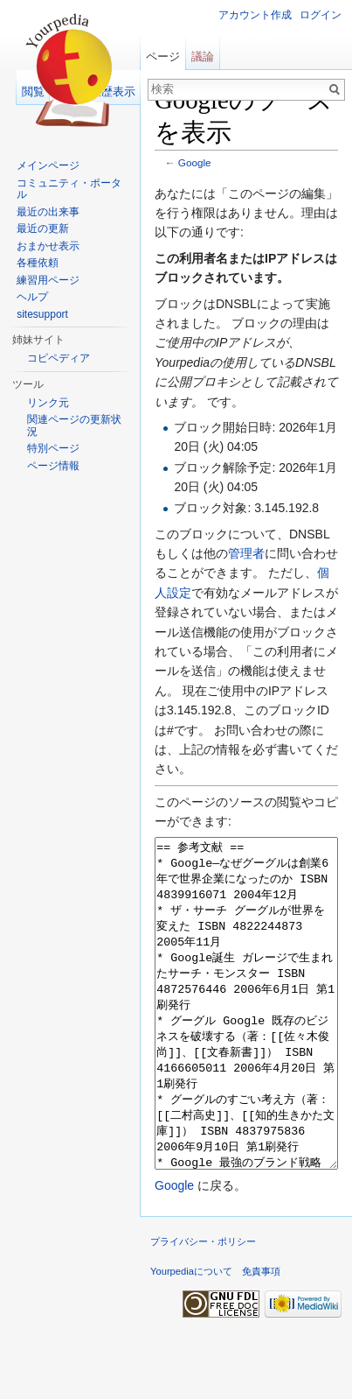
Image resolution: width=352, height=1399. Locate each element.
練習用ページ (48, 280)
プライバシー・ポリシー (203, 1307)
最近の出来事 (48, 212)
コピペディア (58, 358)
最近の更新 (43, 228)
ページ (163, 56)
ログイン (321, 15)
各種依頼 (38, 263)
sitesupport (42, 314)
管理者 (246, 553)
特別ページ (53, 448)
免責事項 (261, 1337)
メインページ (48, 165)
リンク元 (48, 403)
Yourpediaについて (191, 1337)
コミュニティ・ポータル (69, 189)
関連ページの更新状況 (74, 425)
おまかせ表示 (48, 246)
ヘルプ (32, 297)
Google (194, 162)
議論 (202, 56)
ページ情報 (53, 466)
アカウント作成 (255, 15)
